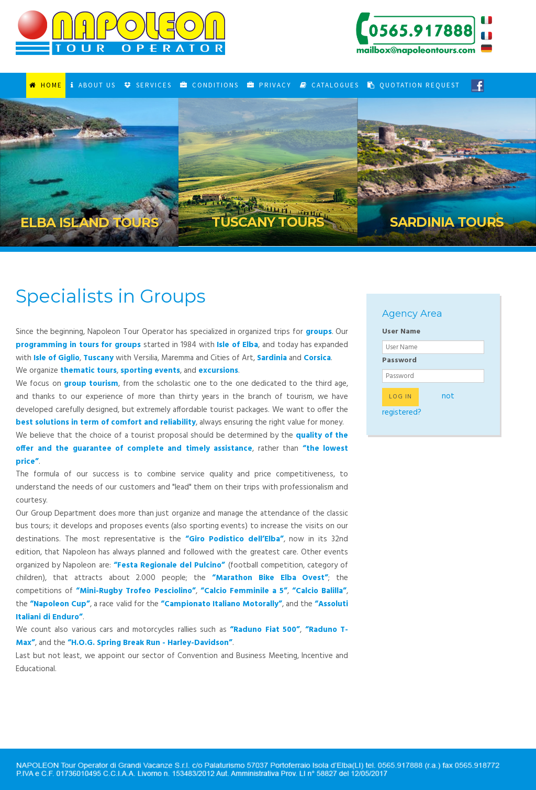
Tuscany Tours (267, 222)
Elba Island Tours (89, 222)
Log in (400, 397)
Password (399, 360)
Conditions (209, 85)
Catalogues (329, 85)
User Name (401, 332)
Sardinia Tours (447, 222)
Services (148, 85)
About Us (93, 85)
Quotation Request (413, 85)
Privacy (269, 85)
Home (45, 85)
